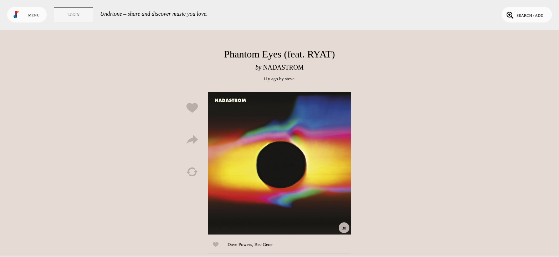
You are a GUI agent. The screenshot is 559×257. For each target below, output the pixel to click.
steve (289, 78)
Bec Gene (263, 244)
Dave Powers (239, 244)
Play (279, 163)
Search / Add (524, 14)
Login (73, 14)
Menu (34, 15)
